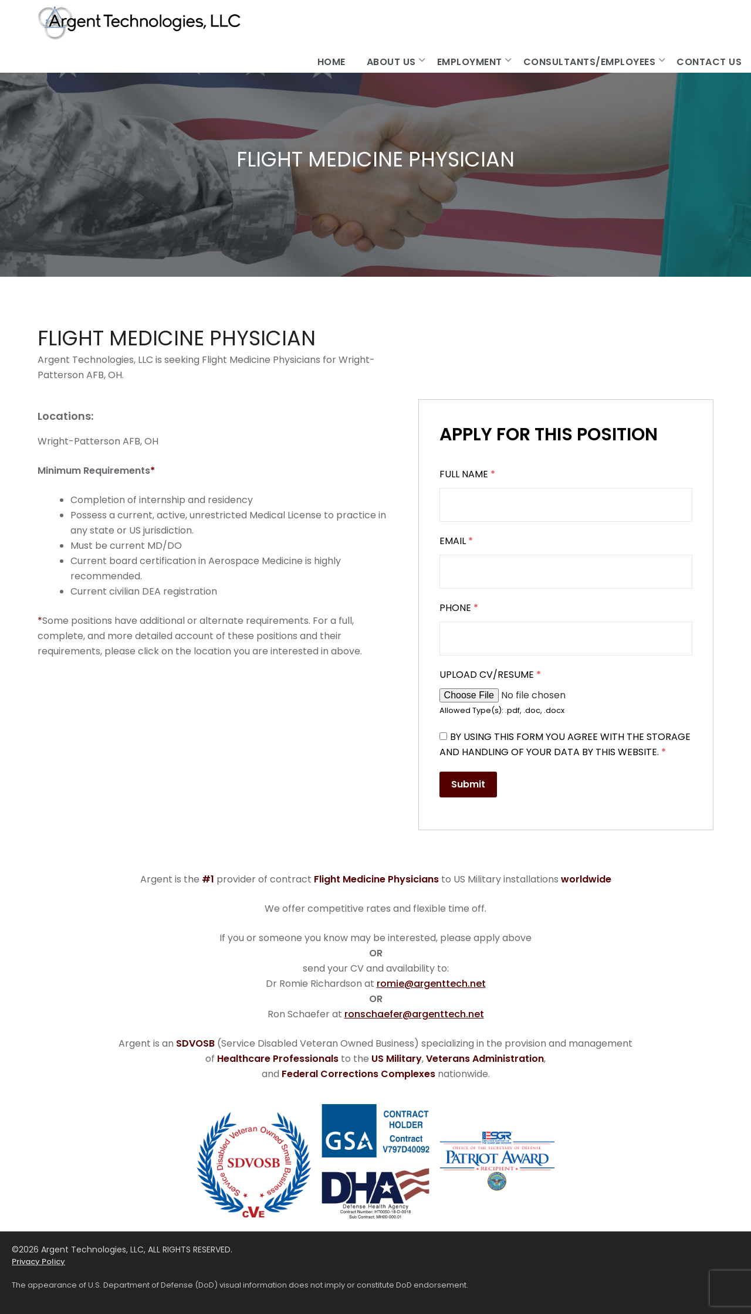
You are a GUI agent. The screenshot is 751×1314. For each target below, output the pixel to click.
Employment (469, 62)
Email (456, 541)
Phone (458, 607)
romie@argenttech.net (431, 983)
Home (331, 62)
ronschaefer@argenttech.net (414, 1014)
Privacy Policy (38, 1261)
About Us (391, 62)
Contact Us (709, 62)
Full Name (467, 474)
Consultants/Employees (589, 62)
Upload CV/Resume (490, 674)
